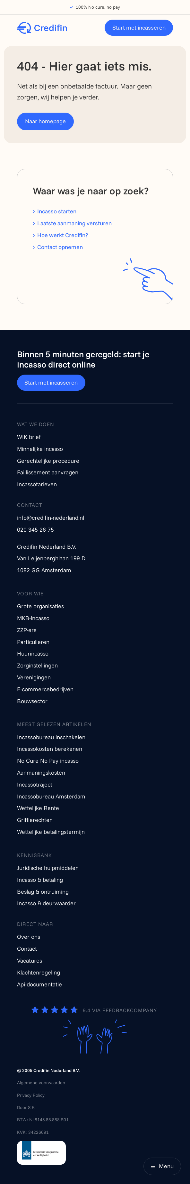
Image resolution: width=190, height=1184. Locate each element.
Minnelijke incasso (40, 448)
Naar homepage (45, 121)
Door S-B (26, 1107)
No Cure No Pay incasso (48, 760)
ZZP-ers (26, 630)
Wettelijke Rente (38, 808)
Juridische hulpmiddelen (48, 868)
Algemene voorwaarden (41, 1083)
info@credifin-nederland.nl (50, 517)
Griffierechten (35, 820)
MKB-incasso (33, 618)
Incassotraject (34, 784)
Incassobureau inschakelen (51, 737)
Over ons (28, 936)
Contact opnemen (60, 247)
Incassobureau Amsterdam (51, 796)
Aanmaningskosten (41, 772)
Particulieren (33, 642)
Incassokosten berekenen (49, 748)
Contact (27, 948)
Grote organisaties (40, 606)
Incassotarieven (37, 484)
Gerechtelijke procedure (48, 460)
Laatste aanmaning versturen (74, 223)
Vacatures (29, 960)
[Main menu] (162, 1166)
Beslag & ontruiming (43, 891)
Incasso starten (56, 211)
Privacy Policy (31, 1095)
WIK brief (29, 437)
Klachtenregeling (38, 972)
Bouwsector (32, 701)
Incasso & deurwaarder (46, 903)
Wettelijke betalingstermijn (51, 831)
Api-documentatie (39, 984)
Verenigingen (34, 677)
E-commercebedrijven (45, 689)
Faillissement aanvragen (47, 472)
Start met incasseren (139, 27)
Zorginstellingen (37, 665)
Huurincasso (32, 653)
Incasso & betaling (40, 879)
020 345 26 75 (35, 529)
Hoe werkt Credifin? (62, 235)
